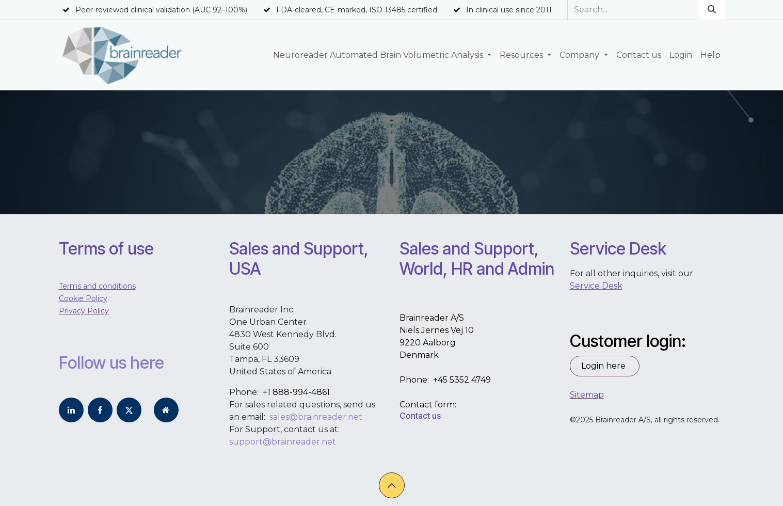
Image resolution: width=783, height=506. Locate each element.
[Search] (712, 10)
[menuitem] (382, 55)
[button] (392, 485)
